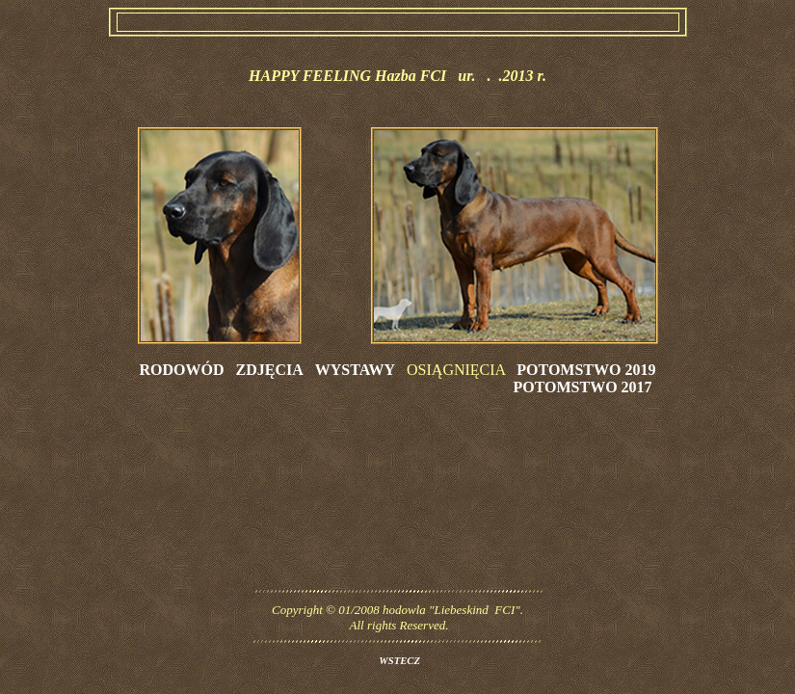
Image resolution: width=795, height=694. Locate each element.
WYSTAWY (355, 369)
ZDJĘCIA (270, 369)
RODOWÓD (182, 369)
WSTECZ (399, 660)
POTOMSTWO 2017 (582, 387)
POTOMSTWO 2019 (586, 369)
